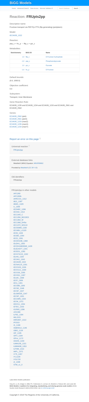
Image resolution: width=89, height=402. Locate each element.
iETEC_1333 (19, 307)
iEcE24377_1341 (21, 249)
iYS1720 (17, 359)
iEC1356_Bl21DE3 (21, 217)
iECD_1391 (18, 238)
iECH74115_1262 (21, 254)
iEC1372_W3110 (21, 225)
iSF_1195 (17, 333)
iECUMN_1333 (20, 299)
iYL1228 (17, 357)
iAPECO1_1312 (20, 199)
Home (14, 8)
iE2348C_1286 (20, 209)
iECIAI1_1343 (19, 259)
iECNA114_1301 (20, 265)
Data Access (34, 8)
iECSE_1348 (19, 288)
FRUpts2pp (18, 150)
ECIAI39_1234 (16, 127)
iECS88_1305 (19, 286)
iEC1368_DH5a (20, 222)
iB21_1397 (18, 201)
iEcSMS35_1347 (20, 294)
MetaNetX (24, 168)
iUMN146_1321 (20, 344)
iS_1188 (17, 325)
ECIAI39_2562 (16, 116)
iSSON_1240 (19, 341)
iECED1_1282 (19, 251)
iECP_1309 (18, 280)
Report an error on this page (24, 139)
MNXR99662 (38, 163)
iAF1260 (17, 193)
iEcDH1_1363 (19, 244)
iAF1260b (17, 196)
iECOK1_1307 (19, 275)
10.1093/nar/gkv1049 (47, 388)
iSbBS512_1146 (20, 328)
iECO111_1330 (20, 270)
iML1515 (17, 317)
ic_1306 (17, 207)
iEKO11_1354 (19, 304)
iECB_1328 (18, 233)
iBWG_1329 (18, 204)
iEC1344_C (18, 215)
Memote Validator (46, 8)
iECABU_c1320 (20, 230)
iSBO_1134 (18, 330)
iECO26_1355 (19, 273)
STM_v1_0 (18, 365)
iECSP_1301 (19, 296)
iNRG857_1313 (20, 320)
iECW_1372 (18, 301)
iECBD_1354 (19, 236)
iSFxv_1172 (18, 338)
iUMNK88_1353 (20, 346)
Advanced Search (23, 8)
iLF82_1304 (18, 315)
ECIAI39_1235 (16, 124)
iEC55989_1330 (20, 228)
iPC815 (17, 322)
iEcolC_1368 (19, 278)
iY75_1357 (18, 354)
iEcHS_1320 (19, 257)
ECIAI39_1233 (16, 121)
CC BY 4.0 (33, 168)
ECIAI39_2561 (16, 119)
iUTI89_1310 (19, 349)
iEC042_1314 (19, 212)
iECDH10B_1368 (21, 241)
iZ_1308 (17, 362)
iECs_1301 (18, 283)
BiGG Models (21, 3)
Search (76, 8)
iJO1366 (17, 312)
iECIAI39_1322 (16, 35)
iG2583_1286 (19, 309)
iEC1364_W (18, 220)
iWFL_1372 (18, 351)
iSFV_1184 (18, 336)
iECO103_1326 (20, 267)
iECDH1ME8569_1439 (23, 246)
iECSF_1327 (19, 291)
